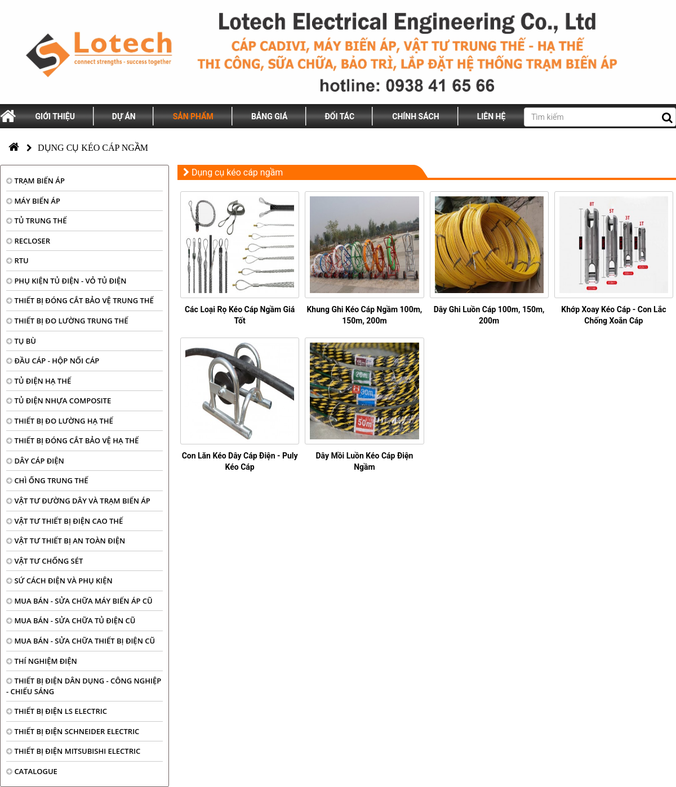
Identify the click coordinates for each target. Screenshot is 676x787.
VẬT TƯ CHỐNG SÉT (44, 561)
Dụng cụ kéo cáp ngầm (93, 147)
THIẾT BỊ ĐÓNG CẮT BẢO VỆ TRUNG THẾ (80, 300)
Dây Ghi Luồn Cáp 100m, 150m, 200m (489, 315)
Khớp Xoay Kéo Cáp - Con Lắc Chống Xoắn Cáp (613, 315)
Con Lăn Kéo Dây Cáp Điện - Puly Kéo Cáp (240, 461)
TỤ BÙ (21, 341)
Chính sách (415, 116)
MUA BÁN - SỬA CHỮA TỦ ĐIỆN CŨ (71, 620)
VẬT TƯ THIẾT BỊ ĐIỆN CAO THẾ (64, 521)
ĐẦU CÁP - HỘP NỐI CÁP (52, 361)
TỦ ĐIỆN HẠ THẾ (38, 381)
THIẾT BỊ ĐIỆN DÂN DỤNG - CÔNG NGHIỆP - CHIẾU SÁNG (83, 686)
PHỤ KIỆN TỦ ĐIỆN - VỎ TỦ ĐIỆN (66, 281)
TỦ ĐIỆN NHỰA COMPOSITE (58, 400)
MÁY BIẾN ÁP (33, 201)
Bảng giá (269, 116)
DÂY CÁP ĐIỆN (35, 461)
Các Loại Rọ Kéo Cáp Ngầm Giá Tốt (240, 315)
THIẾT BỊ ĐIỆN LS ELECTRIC (56, 711)
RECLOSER (28, 241)
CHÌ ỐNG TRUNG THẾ (47, 480)
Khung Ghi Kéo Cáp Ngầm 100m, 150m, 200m (364, 315)
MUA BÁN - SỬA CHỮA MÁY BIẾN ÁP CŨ (79, 601)
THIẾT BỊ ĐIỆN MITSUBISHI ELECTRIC (73, 751)
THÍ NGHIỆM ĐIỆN (41, 661)
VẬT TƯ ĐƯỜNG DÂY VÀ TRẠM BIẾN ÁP (78, 501)
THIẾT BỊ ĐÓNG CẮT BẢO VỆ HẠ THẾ (72, 440)
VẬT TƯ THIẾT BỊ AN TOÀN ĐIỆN (65, 541)
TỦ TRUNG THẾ (36, 220)
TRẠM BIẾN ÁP (35, 181)
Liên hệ (491, 116)
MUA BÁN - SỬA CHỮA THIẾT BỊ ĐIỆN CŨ (80, 641)
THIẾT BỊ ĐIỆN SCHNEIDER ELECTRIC (72, 731)
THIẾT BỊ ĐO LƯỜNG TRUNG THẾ (67, 321)
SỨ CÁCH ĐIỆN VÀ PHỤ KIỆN (59, 580)
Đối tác (340, 116)
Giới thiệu (55, 116)
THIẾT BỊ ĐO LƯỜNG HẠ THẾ (59, 421)
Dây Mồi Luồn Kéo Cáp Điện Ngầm (364, 461)
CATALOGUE (31, 771)
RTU (17, 260)
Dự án (124, 116)
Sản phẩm (193, 116)
